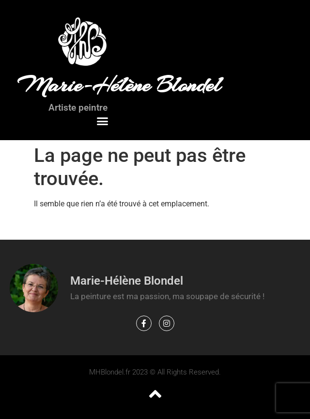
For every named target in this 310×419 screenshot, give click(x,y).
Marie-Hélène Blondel (118, 85)
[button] (102, 121)
